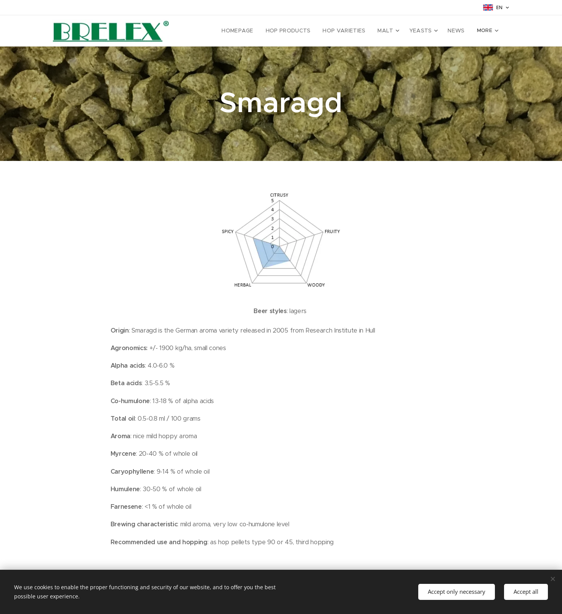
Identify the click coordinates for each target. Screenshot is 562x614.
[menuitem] (213, 30)
